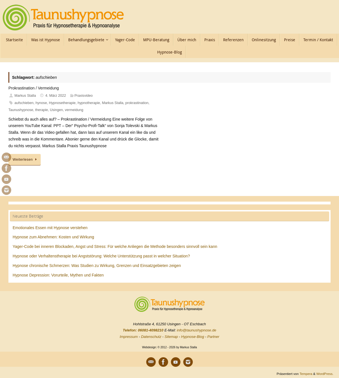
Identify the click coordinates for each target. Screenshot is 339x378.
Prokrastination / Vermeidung (33, 88)
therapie (41, 110)
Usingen (56, 110)
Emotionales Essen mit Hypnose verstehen (50, 227)
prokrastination (137, 103)
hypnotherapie (88, 103)
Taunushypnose (20, 110)
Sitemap (171, 337)
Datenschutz (151, 337)
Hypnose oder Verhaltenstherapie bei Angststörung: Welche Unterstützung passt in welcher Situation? (101, 256)
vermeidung (74, 110)
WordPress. (324, 373)
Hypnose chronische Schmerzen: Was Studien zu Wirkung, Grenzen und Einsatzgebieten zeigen (97, 265)
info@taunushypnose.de (196, 330)
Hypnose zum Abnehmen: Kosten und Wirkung (53, 237)
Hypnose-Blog (192, 337)
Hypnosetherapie (62, 103)
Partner (213, 337)
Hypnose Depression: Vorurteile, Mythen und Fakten (58, 275)
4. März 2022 (55, 96)
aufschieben (24, 103)
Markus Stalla (25, 96)
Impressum (129, 337)
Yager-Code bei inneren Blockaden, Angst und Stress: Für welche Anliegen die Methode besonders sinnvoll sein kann (115, 246)
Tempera (305, 373)
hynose (41, 103)
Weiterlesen (25, 160)
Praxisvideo (83, 96)
